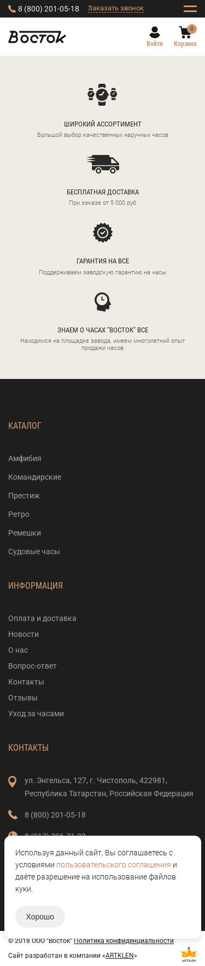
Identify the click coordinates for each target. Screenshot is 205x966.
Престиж (24, 495)
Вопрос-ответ (32, 666)
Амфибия (25, 458)
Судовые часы (34, 551)
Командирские (34, 477)
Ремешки (24, 532)
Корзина (185, 44)
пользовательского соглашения (113, 864)
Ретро (19, 514)
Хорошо (40, 916)
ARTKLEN (120, 955)
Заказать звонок (116, 8)
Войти (155, 44)
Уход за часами (36, 713)
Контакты (26, 681)
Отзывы (23, 697)
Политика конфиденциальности (124, 941)
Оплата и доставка (42, 618)
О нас (18, 650)
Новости (23, 634)
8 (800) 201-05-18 (48, 8)
